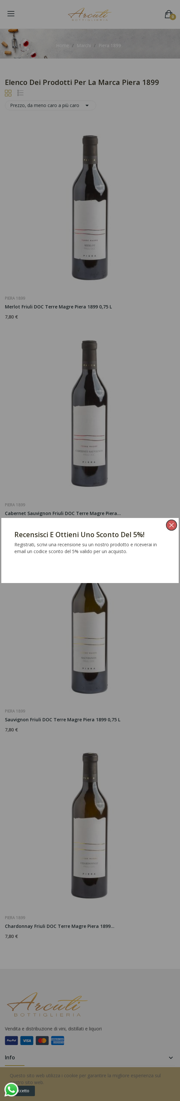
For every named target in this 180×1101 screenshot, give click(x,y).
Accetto (22, 1091)
